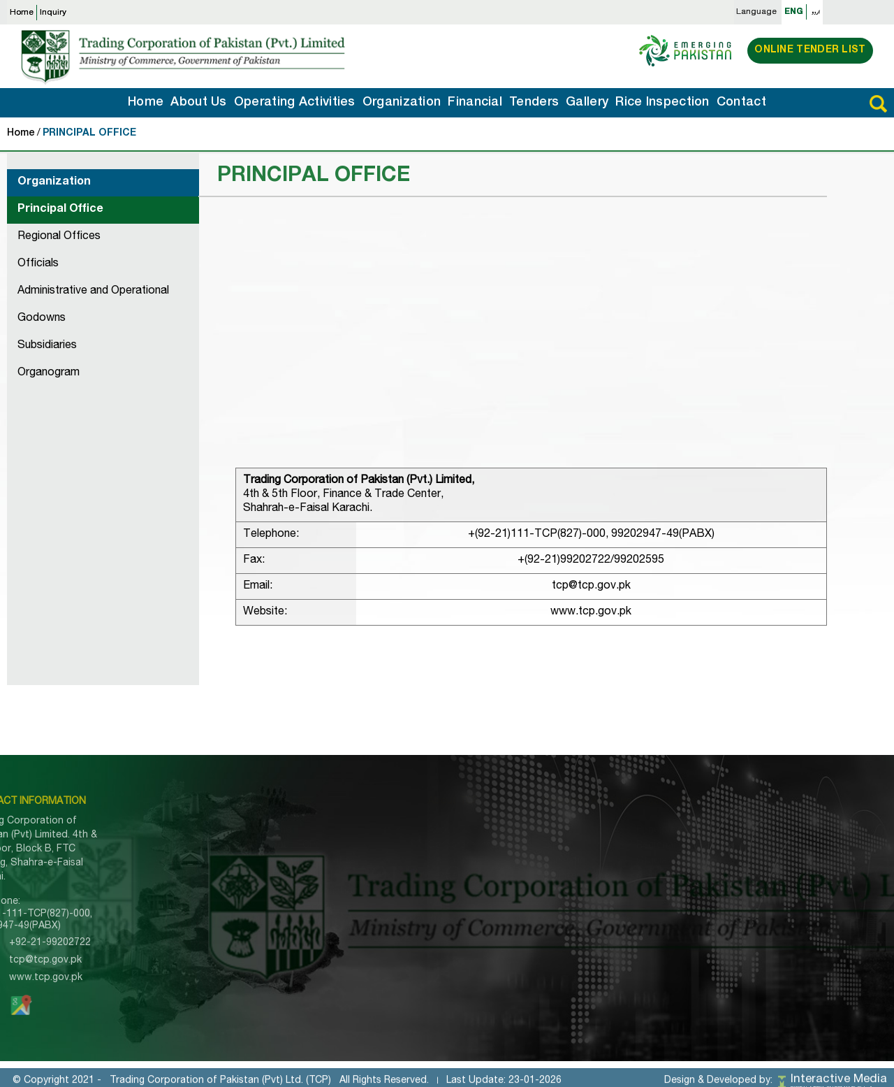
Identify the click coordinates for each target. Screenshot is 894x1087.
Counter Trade (533, 876)
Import (514, 830)
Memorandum (393, 861)
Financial (475, 102)
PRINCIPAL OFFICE (89, 133)
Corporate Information (414, 846)
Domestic (521, 861)
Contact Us (247, 969)
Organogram (48, 373)
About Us (198, 102)
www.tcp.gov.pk (590, 612)
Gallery (587, 102)
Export (514, 846)
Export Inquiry (252, 938)
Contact (741, 102)
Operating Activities (295, 102)
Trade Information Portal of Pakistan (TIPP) (425, 913)
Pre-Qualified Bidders (411, 892)
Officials (38, 264)
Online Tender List (809, 50)
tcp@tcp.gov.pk (591, 586)
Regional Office (638, 846)
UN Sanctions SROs (408, 935)
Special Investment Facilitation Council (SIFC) (421, 956)
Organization (401, 102)
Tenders (534, 102)
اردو (816, 11)
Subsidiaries (47, 346)
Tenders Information (267, 892)
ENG (793, 12)
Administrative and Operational (93, 291)
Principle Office (638, 830)
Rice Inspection (662, 102)
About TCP (246, 846)
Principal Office (60, 209)
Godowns (41, 318)
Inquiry (53, 12)
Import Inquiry (252, 923)
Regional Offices (59, 237)
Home (22, 12)
